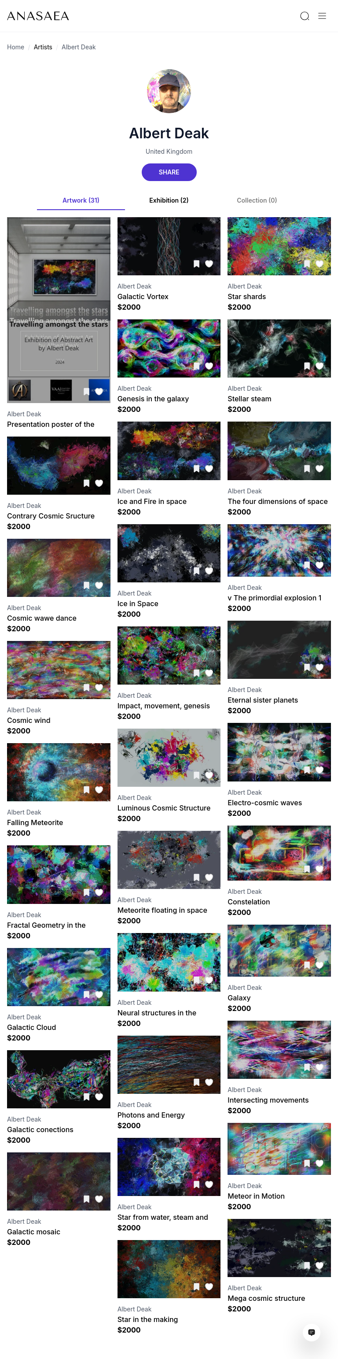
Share (169, 172)
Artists (43, 47)
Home (15, 47)
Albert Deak (79, 47)
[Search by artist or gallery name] (304, 16)
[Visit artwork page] (58, 310)
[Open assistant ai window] (311, 1332)
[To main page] (38, 15)
